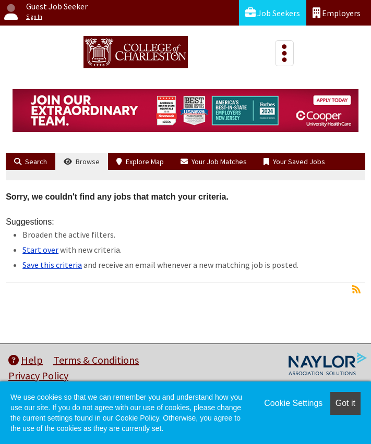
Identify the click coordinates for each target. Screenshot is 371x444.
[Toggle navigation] (284, 53)
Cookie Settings (293, 403)
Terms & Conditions (96, 359)
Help (25, 359)
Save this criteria (52, 265)
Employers (337, 12)
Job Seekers (272, 12)
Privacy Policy (38, 375)
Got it (345, 403)
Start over (40, 249)
